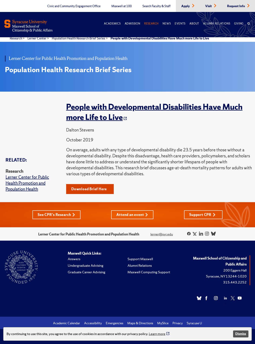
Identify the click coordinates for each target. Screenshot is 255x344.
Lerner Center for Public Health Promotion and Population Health (27, 183)
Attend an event (132, 214)
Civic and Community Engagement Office (74, 6)
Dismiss (240, 334)
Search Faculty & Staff (156, 6)
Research (151, 23)
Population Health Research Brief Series (79, 38)
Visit (208, 6)
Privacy (178, 323)
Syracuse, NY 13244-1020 (226, 276)
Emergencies (114, 323)
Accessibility (93, 323)
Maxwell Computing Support (149, 272)
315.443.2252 (235, 282)
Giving (238, 23)
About (194, 23)
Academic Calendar (66, 323)
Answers (74, 259)
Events (180, 23)
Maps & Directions (140, 323)
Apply (185, 6)
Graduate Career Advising (86, 272)
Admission (132, 23)
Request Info (236, 6)
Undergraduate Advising (85, 265)
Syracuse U (194, 323)
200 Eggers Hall (235, 270)
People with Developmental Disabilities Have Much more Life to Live (160, 38)
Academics (112, 23)
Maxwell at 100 (121, 6)
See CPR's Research (56, 214)
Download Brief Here (89, 189)
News (167, 23)
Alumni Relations (216, 23)
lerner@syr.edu (161, 234)
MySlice (163, 323)
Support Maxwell (140, 259)
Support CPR (202, 214)
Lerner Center (37, 38)
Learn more (157, 333)
